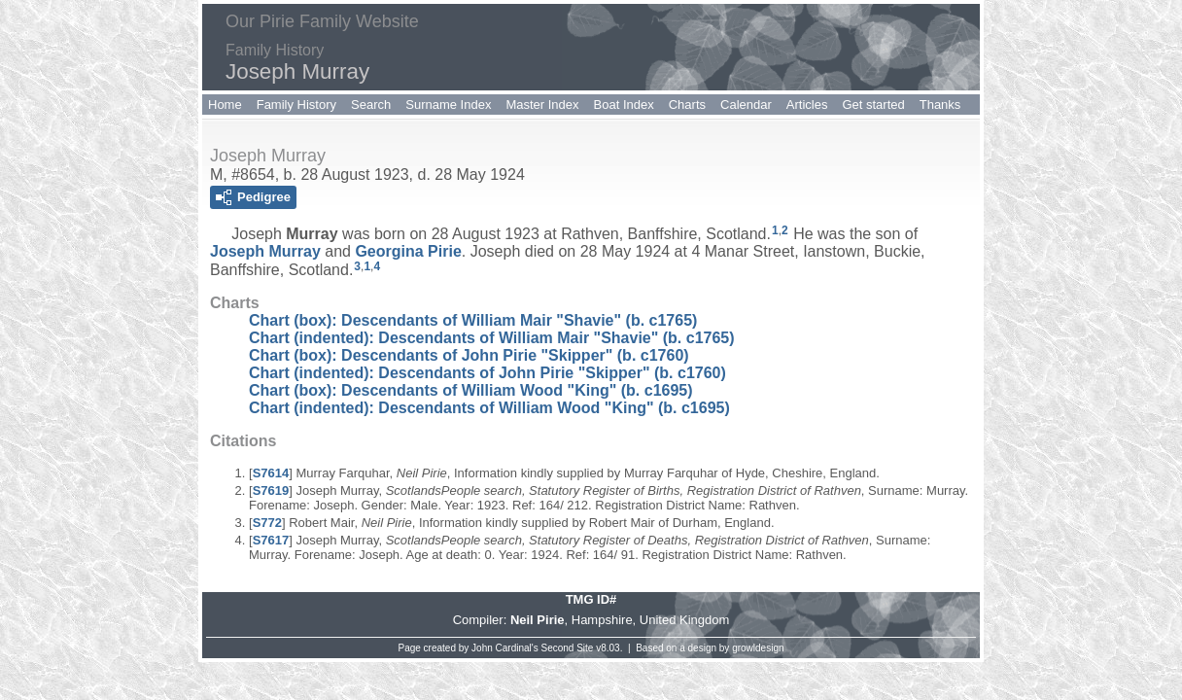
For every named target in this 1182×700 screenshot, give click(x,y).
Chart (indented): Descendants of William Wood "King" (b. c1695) (489, 408)
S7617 (271, 540)
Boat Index (624, 104)
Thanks (940, 104)
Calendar (746, 104)
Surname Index (448, 104)
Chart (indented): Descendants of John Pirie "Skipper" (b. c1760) (487, 373)
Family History (296, 104)
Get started (873, 104)
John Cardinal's (505, 648)
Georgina (408, 251)
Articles (807, 104)
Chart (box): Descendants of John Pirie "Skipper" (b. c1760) (469, 355)
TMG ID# (591, 599)
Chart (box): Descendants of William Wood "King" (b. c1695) (471, 390)
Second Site (567, 648)
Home (225, 104)
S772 (267, 522)
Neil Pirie (537, 619)
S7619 (271, 490)
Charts (687, 104)
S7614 (271, 473)
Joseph (265, 251)
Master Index (541, 104)
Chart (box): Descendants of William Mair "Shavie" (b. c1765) (473, 320)
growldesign (757, 648)
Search (371, 104)
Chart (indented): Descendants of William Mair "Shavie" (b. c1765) (492, 338)
